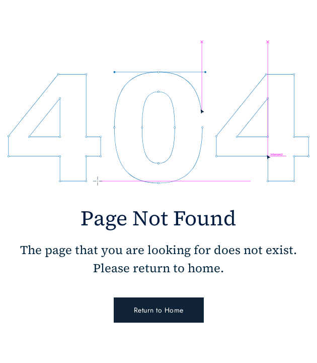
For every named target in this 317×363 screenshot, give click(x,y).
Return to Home (159, 310)
